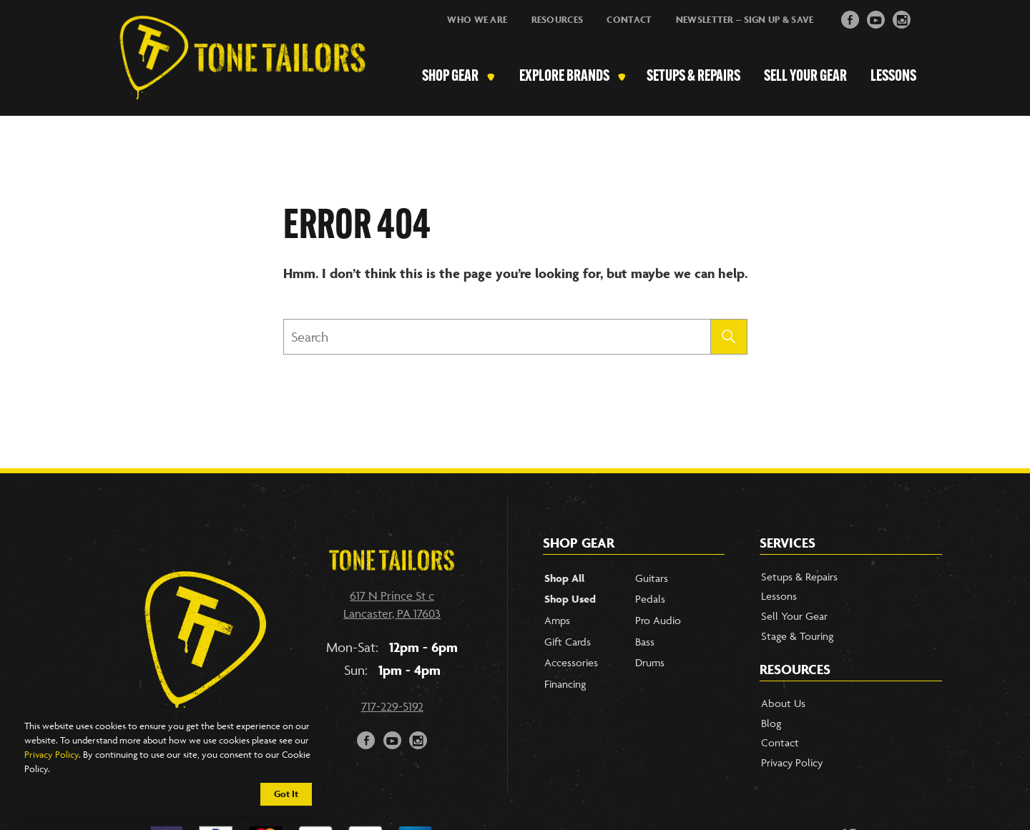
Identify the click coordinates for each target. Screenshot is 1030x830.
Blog (771, 723)
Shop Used (570, 599)
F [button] (850, 18)
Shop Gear (450, 77)
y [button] (875, 18)
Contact (629, 20)
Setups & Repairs (693, 77)
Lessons (893, 77)
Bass (644, 641)
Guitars (651, 578)
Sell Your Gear (805, 77)
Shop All (564, 578)
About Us (783, 703)
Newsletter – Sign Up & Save (745, 20)
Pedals (650, 599)
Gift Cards (567, 641)
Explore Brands (564, 77)
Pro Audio (658, 620)
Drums (649, 662)
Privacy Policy (51, 754)
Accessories (571, 662)
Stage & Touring (797, 636)
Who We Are (477, 20)
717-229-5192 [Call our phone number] (392, 706)
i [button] (902, 18)
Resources (557, 20)
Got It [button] (286, 794)
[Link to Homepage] (235, 78)
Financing (565, 684)
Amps (557, 620)
